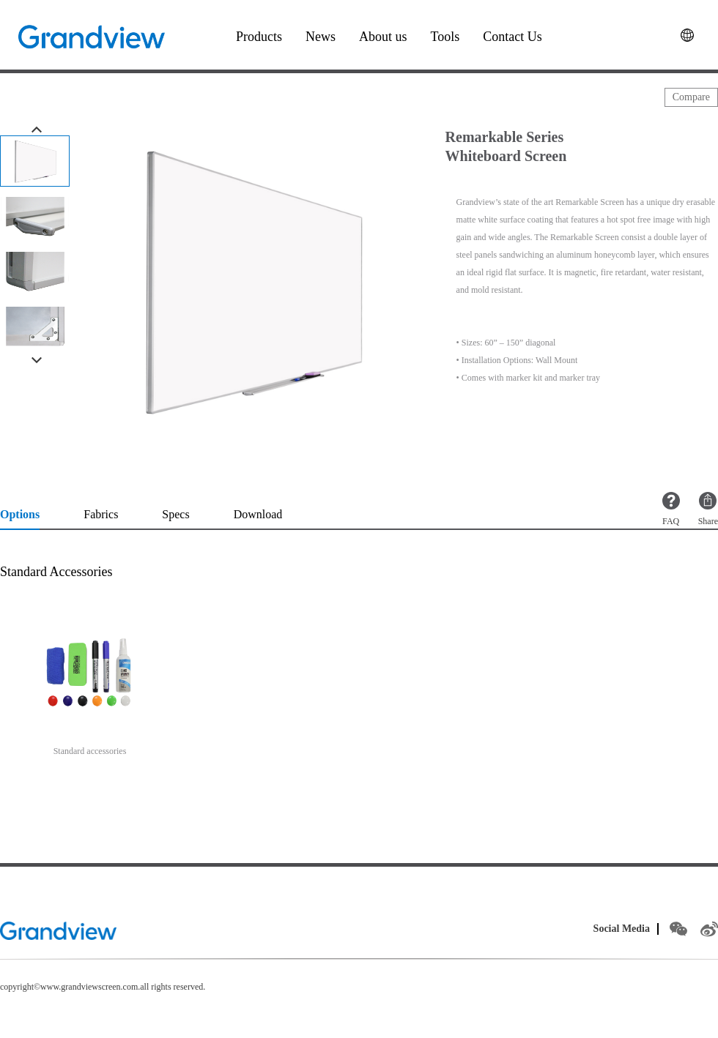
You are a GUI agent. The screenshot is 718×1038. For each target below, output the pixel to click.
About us (383, 36)
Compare (691, 97)
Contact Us (512, 36)
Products (259, 36)
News (321, 36)
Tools (445, 36)
